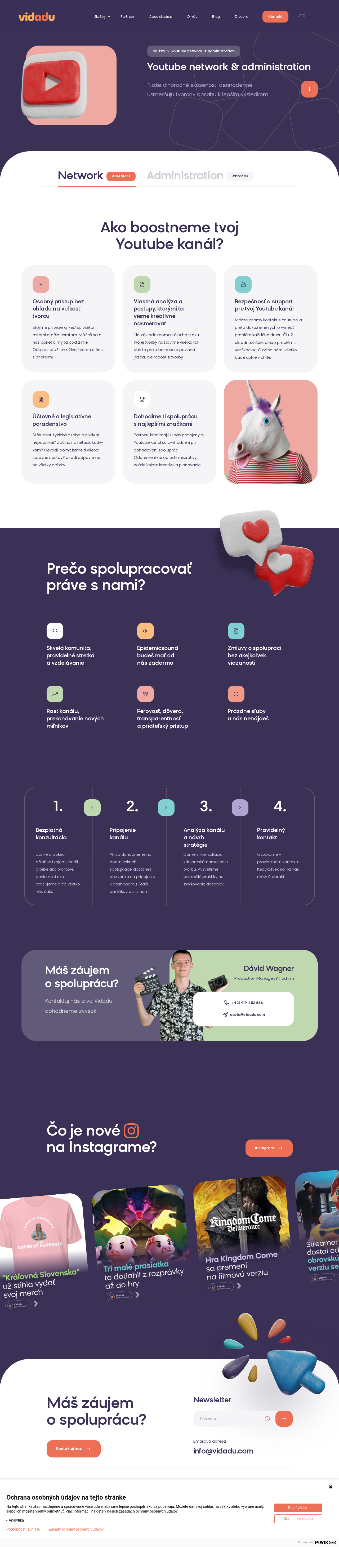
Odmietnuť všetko (298, 1519)
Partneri (127, 17)
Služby (100, 17)
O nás (192, 17)
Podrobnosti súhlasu (23, 1529)
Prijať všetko (298, 1508)
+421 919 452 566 (247, 1003)
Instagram (269, 1148)
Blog (216, 17)
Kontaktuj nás (73, 1449)
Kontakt (275, 17)
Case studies (160, 17)
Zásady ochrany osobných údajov (76, 1529)
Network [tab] (97, 176)
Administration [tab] (200, 176)
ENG (301, 15)
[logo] (37, 16)
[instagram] (142, 1242)
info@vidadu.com (223, 1451)
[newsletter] (284, 1419)
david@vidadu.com (247, 1015)
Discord (241, 17)
